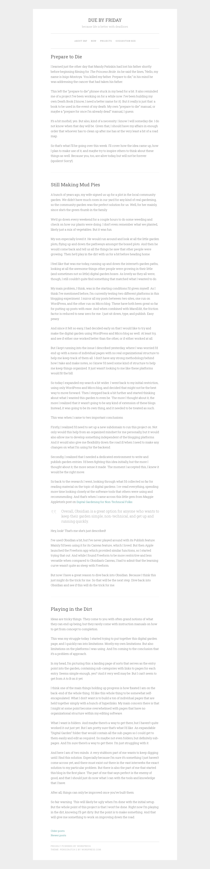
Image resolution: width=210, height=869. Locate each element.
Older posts (58, 830)
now (93, 41)
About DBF (80, 41)
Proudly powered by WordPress (71, 846)
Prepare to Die (68, 56)
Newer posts (58, 835)
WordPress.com (91, 849)
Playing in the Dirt (74, 608)
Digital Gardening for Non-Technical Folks (106, 502)
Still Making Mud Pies (78, 184)
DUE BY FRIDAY (105, 20)
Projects (106, 41)
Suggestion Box (126, 41)
